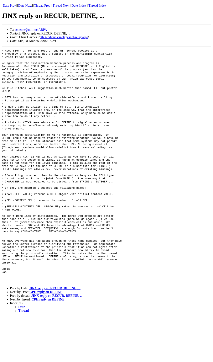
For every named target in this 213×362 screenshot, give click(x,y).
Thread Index (97, 5)
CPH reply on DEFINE (46, 338)
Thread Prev (42, 5)
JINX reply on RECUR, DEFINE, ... (54, 334)
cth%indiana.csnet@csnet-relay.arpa (64, 37)
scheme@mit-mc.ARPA (31, 29)
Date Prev (9, 5)
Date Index (79, 5)
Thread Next (61, 5)
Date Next (25, 5)
